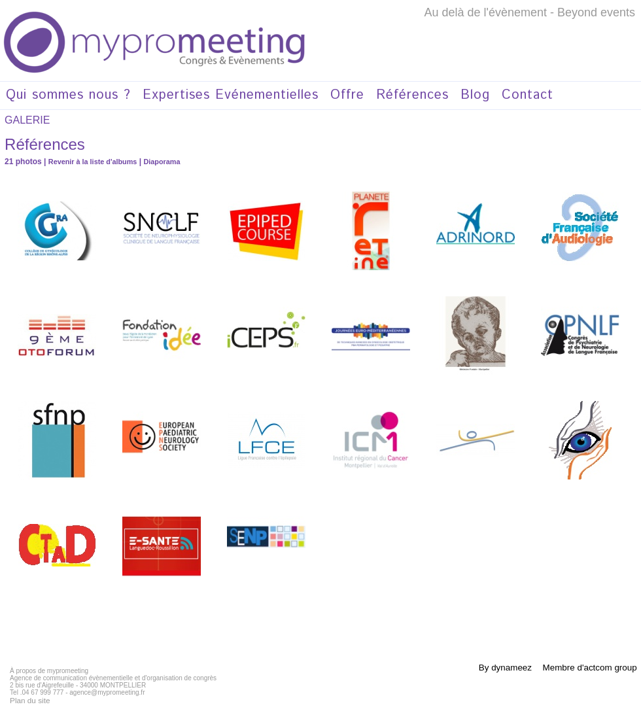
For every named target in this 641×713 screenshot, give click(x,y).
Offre (347, 95)
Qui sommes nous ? (68, 95)
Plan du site (27, 699)
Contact (527, 95)
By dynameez (500, 667)
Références (412, 95)
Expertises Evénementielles (231, 95)
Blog (475, 95)
